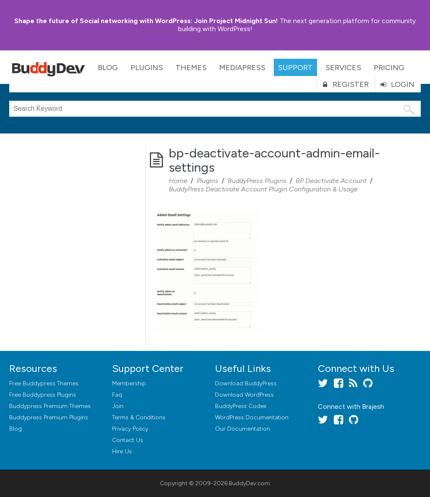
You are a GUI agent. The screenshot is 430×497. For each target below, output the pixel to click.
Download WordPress (244, 394)
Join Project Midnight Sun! (146, 21)
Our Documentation (242, 428)
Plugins (147, 67)
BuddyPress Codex (240, 406)
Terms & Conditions (138, 417)
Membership (129, 383)
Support (295, 67)
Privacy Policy (130, 428)
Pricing (389, 67)
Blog (108, 67)
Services (343, 67)
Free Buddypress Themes (44, 383)
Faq (117, 394)
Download (246, 383)
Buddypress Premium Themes (50, 406)
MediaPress (242, 67)
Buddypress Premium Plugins (48, 417)
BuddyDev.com (249, 483)
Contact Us (127, 440)
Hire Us (122, 451)
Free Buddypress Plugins (42, 394)
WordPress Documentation (251, 417)
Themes (191, 67)
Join (117, 406)
